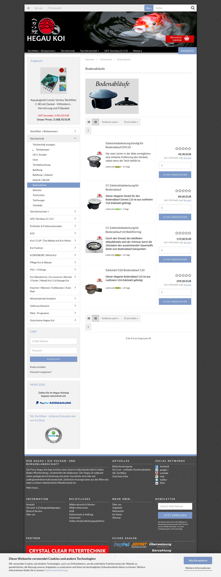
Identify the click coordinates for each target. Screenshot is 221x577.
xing (162, 476)
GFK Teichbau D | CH (116, 50)
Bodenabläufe (40, 185)
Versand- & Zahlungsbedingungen (43, 507)
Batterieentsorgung (122, 466)
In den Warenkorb (175, 174)
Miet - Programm (39, 313)
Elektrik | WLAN (41, 180)
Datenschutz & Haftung (81, 514)
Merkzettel (54, 8)
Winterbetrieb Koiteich (43, 298)
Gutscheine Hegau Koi (42, 320)
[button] (88, 122)
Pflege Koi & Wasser (41, 262)
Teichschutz (39, 195)
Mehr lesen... (32, 487)
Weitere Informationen (198, 567)
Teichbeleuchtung (41, 165)
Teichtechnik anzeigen (44, 144)
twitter (163, 479)
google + (164, 470)
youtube (164, 473)
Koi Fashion (36, 248)
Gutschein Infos (120, 476)
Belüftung (37, 170)
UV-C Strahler (40, 154)
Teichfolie (37, 205)
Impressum (75, 517)
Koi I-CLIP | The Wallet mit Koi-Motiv (50, 240)
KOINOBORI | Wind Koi (43, 255)
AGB (71, 511)
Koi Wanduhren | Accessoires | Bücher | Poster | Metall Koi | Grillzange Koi (51, 279)
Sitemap (116, 517)
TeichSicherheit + (89, 50)
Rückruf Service (34, 511)
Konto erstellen (38, 367)
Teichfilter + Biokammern (41, 50)
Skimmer (37, 190)
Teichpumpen (41, 149)
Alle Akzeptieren (198, 560)
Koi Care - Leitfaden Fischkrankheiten (131, 469)
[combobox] (110, 122)
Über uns (30, 514)
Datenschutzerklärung (56, 570)
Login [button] (39, 8)
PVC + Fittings (38, 269)
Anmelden (53, 359)
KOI (32, 233)
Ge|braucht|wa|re (39, 305)
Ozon (35, 159)
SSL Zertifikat (119, 473)
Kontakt (30, 504)
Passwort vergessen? (40, 372)
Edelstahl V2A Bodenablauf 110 (125, 270)
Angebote (187, 50)
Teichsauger (39, 200)
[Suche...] (149, 8)
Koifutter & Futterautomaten (46, 226)
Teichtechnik (68, 50)
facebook (164, 466)
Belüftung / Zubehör (43, 175)
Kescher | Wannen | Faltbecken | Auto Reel (50, 289)
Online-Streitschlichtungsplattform (86, 521)
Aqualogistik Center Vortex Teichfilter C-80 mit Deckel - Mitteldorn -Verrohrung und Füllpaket (54, 104)
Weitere (137, 50)
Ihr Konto (117, 514)
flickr (162, 483)
